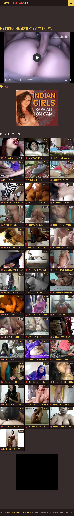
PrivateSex (15, 2)
